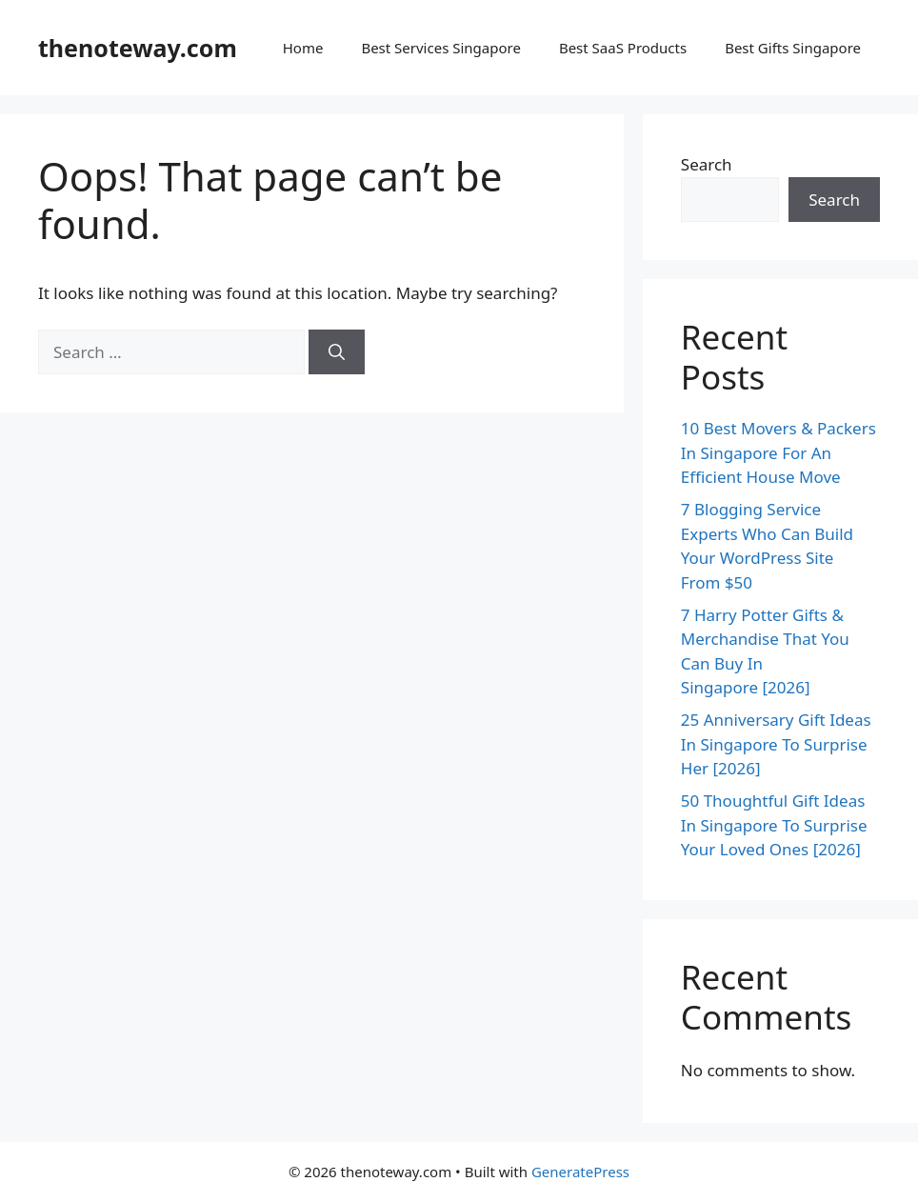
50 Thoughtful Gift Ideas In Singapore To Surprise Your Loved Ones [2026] (774, 825)
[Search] (337, 352)
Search (706, 164)
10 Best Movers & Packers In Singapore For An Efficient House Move (778, 452)
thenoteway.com (137, 47)
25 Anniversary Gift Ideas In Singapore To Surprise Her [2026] (776, 744)
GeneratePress (580, 1171)
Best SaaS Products (623, 47)
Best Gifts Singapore (793, 47)
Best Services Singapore (441, 47)
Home (303, 47)
